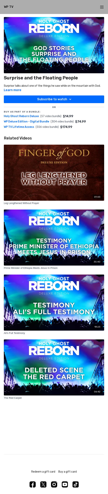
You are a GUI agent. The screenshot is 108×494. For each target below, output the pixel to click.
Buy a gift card (67, 471)
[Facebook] (33, 484)
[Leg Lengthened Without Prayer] (54, 203)
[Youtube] (65, 484)
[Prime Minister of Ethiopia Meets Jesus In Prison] (54, 268)
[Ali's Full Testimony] (54, 333)
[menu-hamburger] (102, 7)
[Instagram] (54, 484)
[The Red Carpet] (54, 398)
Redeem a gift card (43, 471)
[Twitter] (43, 484)
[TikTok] (76, 484)
